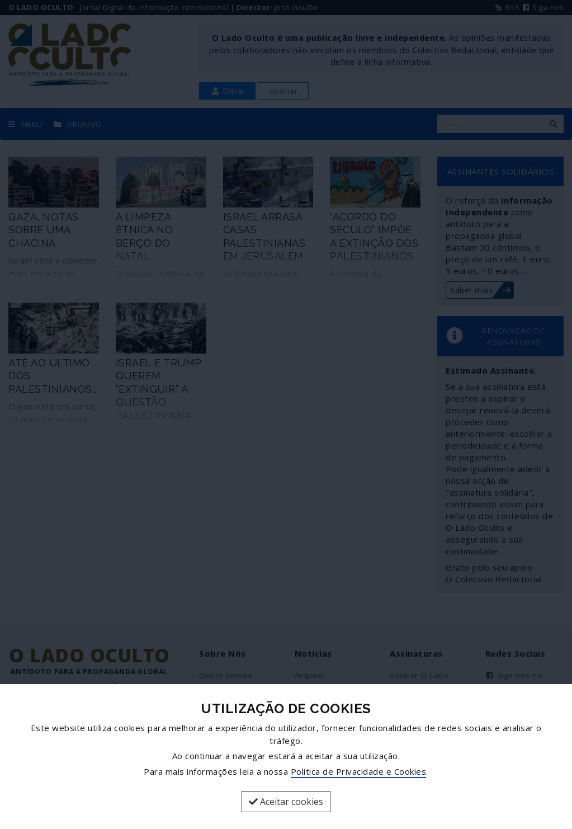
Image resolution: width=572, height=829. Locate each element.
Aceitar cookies (286, 801)
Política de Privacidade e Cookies (359, 771)
